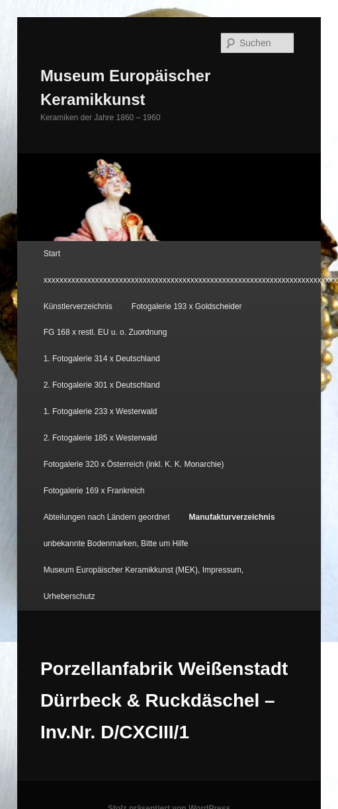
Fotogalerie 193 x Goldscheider (187, 306)
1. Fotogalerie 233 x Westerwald (100, 411)
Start (52, 253)
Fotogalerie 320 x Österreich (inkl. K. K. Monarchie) (134, 464)
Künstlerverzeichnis (78, 306)
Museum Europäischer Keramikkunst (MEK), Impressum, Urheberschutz (144, 583)
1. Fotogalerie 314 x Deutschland (102, 358)
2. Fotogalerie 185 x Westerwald (100, 437)
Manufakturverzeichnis (232, 517)
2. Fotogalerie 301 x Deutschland (102, 385)
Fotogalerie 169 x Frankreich (94, 490)
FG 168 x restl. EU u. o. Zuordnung (105, 332)
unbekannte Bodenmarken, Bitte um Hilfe (116, 543)
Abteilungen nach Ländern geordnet (107, 517)
